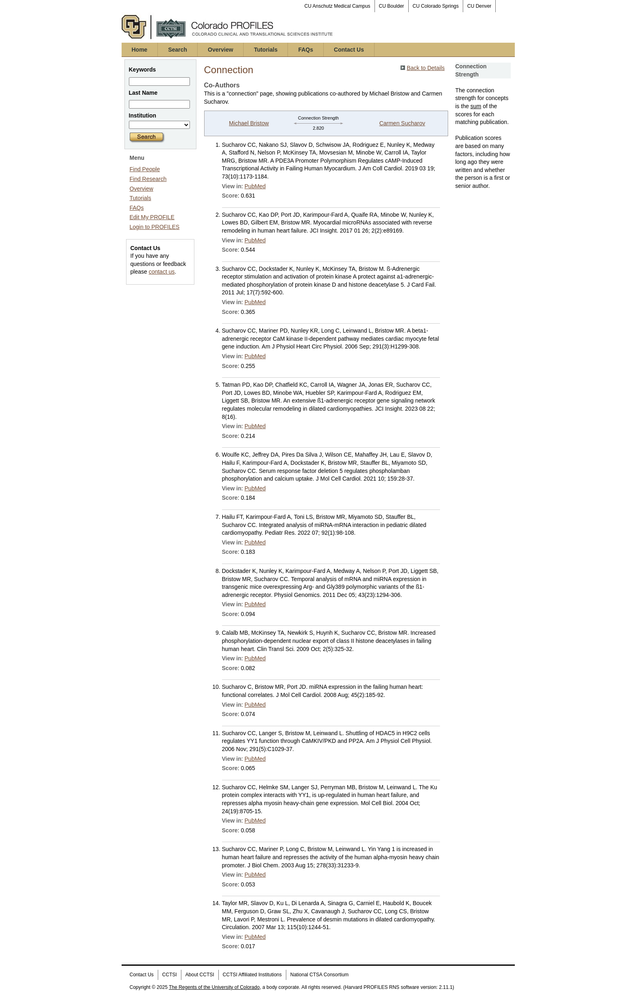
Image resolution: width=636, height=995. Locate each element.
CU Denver (479, 6)
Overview (220, 49)
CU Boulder (391, 6)
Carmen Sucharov (402, 123)
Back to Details (425, 68)
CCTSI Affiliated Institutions (252, 975)
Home (140, 49)
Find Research (148, 179)
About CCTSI (199, 975)
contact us (162, 271)
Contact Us (349, 49)
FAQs (305, 49)
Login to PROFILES (155, 227)
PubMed (255, 186)
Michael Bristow (249, 123)
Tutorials (265, 49)
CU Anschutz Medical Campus (337, 6)
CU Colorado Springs (436, 6)
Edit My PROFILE (152, 217)
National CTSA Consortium (319, 975)
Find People (145, 169)
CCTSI (169, 975)
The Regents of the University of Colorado (214, 987)
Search (177, 49)
